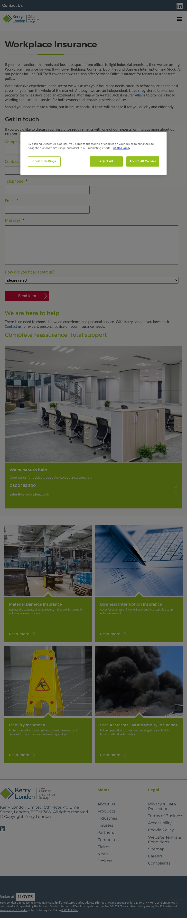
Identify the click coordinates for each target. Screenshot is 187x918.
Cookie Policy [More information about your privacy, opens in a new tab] (121, 148)
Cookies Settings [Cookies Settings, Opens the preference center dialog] (44, 161)
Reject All (106, 161)
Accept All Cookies (143, 161)
